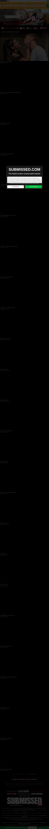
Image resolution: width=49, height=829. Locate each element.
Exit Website (15, 186)
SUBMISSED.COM (24, 169)
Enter (33, 186)
